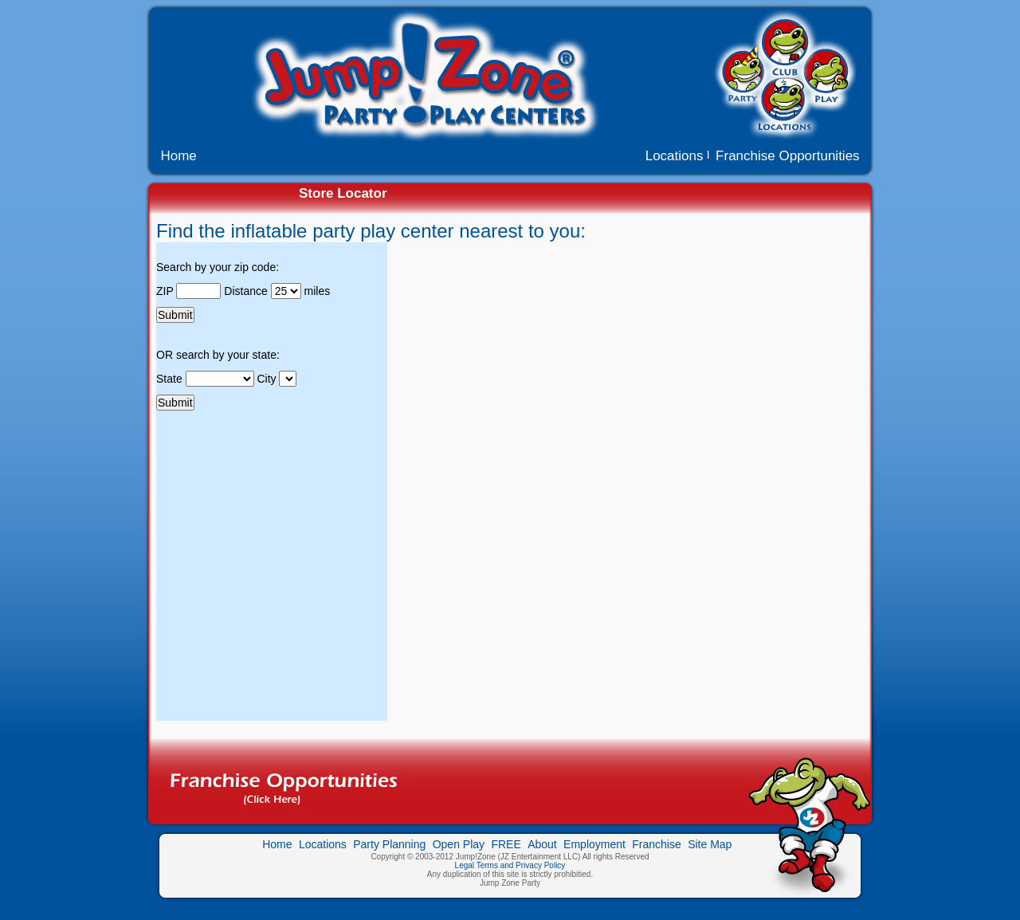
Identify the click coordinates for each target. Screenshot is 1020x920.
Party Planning (389, 844)
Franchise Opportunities (787, 155)
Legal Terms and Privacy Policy (510, 865)
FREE (505, 844)
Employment (594, 844)
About (542, 844)
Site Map (710, 844)
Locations (676, 155)
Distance (247, 291)
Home (177, 155)
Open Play (458, 844)
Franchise (656, 844)
